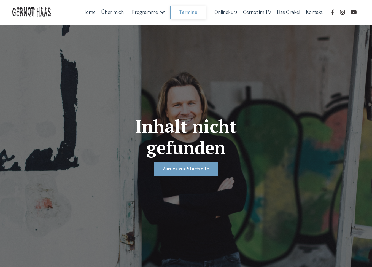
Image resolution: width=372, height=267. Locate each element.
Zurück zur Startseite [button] (186, 169)
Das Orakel (288, 12)
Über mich (112, 12)
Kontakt (314, 12)
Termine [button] (188, 12)
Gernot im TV (257, 12)
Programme (148, 12)
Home (89, 12)
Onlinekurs (226, 12)
